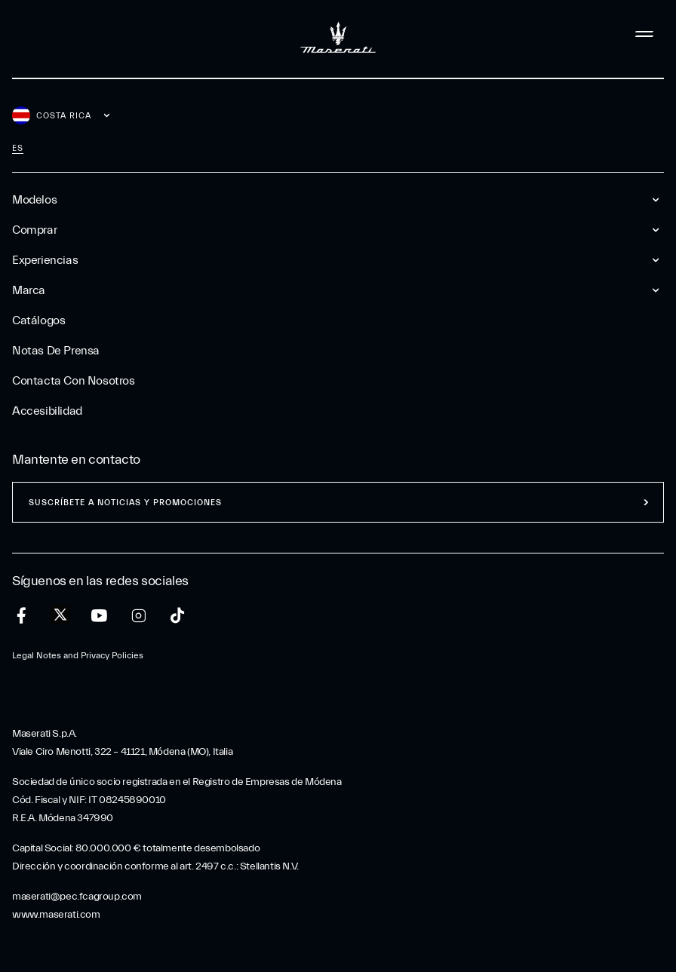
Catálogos (38, 320)
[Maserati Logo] (338, 34)
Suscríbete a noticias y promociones (125, 502)
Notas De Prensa (56, 350)
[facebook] (21, 615)
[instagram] (138, 615)
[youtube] (99, 615)
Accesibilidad (47, 411)
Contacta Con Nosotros (73, 381)
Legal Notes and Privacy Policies (77, 655)
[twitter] (60, 615)
